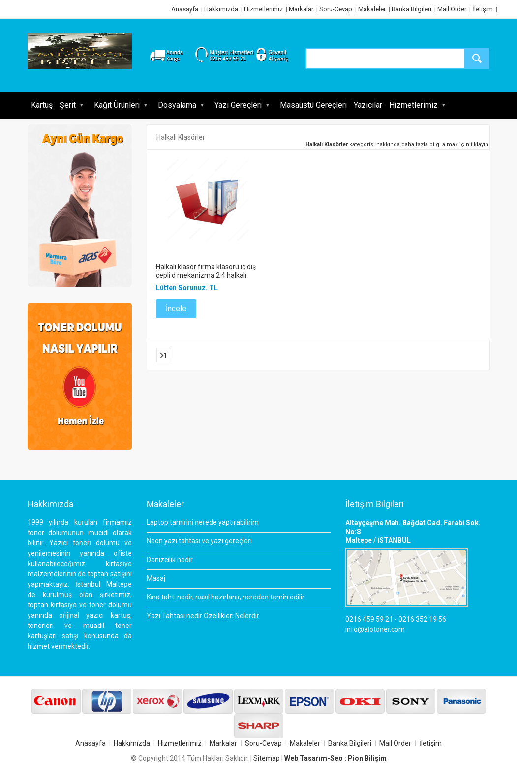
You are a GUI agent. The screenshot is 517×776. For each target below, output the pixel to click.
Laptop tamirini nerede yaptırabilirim (203, 522)
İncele (176, 308)
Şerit (68, 105)
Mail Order (451, 9)
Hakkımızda (221, 9)
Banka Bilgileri (411, 9)
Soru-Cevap (335, 9)
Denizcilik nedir (170, 560)
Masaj (156, 578)
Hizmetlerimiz (263, 9)
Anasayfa (184, 9)
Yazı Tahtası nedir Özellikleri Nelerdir (203, 616)
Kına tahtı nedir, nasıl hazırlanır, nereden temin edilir (225, 597)
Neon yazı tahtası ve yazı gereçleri (199, 541)
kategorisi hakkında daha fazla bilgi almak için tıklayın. (397, 144)
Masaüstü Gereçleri (313, 105)
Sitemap (266, 758)
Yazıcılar (368, 105)
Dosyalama (177, 105)
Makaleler (372, 9)
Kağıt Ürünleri (117, 105)
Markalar (301, 9)
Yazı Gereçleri (238, 105)
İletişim (482, 9)
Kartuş (42, 105)
